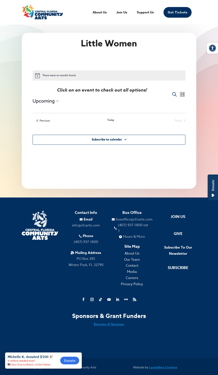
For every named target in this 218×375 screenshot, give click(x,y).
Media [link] (132, 271)
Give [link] (178, 233)
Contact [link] (132, 265)
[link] (212, 48)
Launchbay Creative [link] (163, 367)
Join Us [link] (121, 12)
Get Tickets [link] (177, 12)
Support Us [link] (145, 12)
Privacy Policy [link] (132, 284)
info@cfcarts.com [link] (86, 225)
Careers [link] (132, 278)
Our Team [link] (132, 259)
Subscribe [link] (178, 268)
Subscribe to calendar (107, 139)
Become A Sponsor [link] (109, 324)
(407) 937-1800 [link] (86, 242)
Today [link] (110, 120)
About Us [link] (100, 12)
